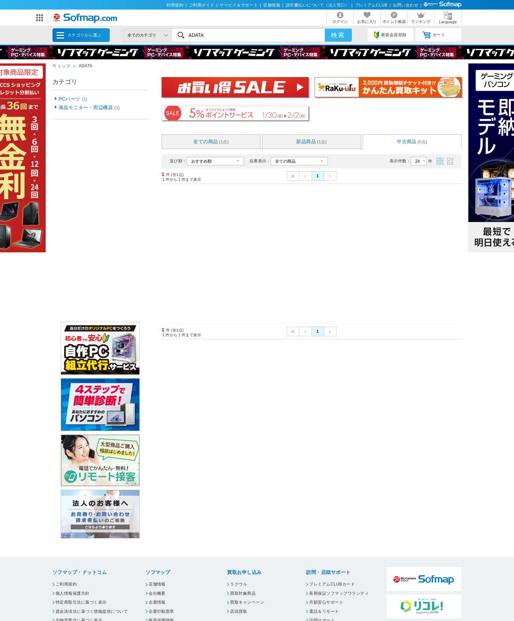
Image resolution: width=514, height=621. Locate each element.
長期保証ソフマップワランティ (339, 593)
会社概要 (157, 593)
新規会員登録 (390, 35)
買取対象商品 (243, 593)
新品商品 (311, 141)
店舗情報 (271, 5)
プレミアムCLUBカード (332, 584)
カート (434, 35)
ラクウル (238, 584)
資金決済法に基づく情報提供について (92, 611)
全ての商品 (211, 141)
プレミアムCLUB (371, 5)
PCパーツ (73, 99)
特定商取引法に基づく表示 (81, 602)
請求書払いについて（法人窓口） (317, 5)
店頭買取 (238, 611)
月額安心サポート (326, 602)
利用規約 (174, 5)
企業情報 (157, 602)
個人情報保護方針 (73, 593)
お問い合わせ (406, 5)
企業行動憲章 (161, 611)
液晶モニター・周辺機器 (89, 107)
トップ (64, 66)
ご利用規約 (66, 584)
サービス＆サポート (239, 5)
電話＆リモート (324, 611)
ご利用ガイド (201, 5)
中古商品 (412, 141)
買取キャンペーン (247, 602)
